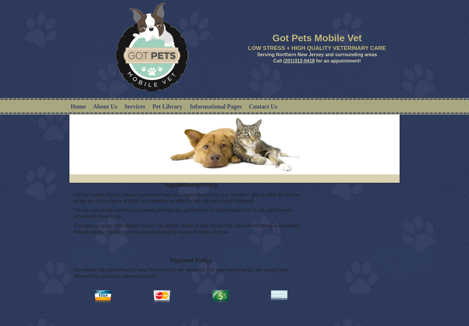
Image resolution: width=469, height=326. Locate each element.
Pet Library (168, 106)
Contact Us (263, 106)
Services (134, 106)
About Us (105, 106)
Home (78, 106)
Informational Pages (216, 106)
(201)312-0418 (299, 60)
